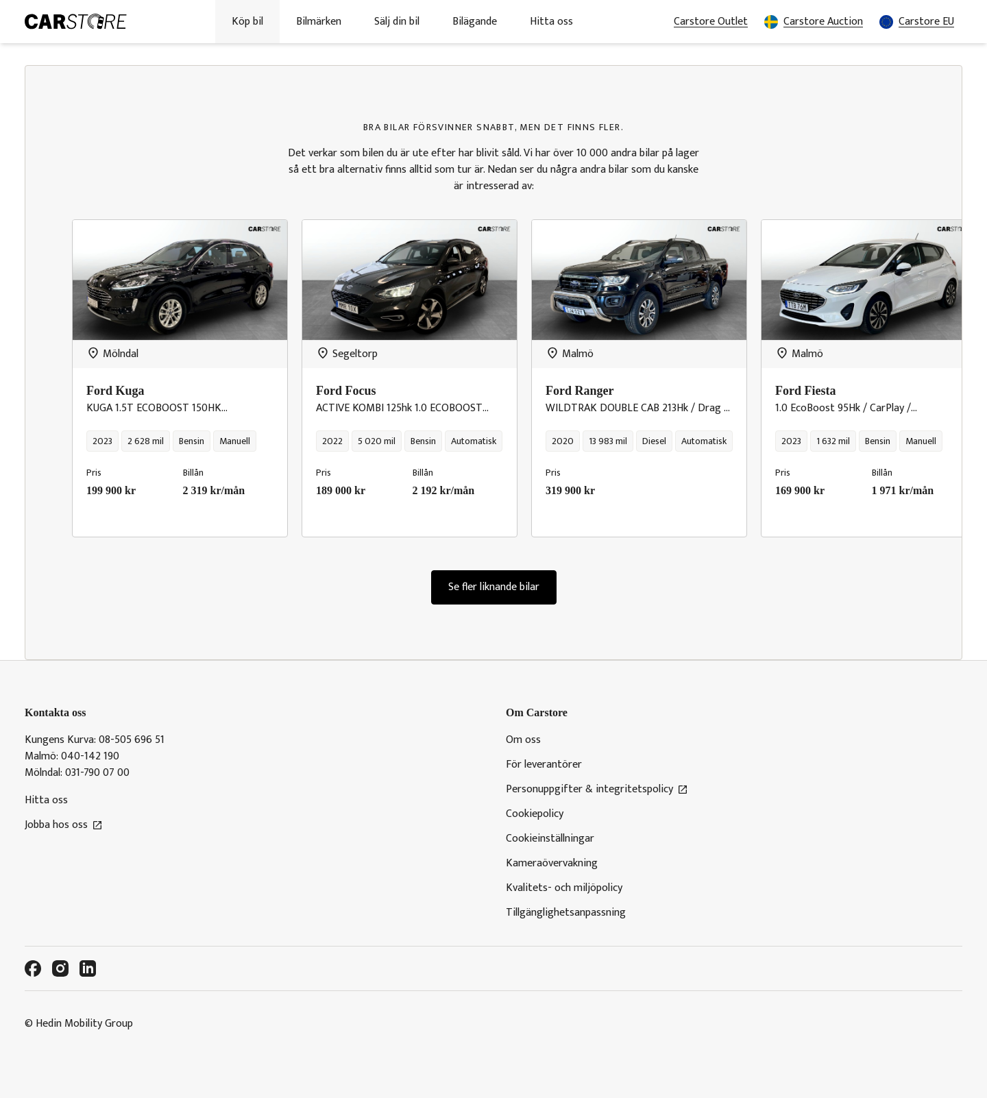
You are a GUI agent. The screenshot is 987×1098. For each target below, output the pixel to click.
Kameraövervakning (552, 863)
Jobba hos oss (64, 825)
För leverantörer (544, 765)
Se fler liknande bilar (493, 587)
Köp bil (247, 21)
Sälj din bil (396, 21)
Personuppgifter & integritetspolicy (597, 789)
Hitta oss (551, 21)
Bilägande (474, 21)
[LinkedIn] (88, 968)
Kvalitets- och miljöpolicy (564, 888)
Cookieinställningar (550, 839)
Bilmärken (318, 21)
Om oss (523, 740)
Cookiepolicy (534, 814)
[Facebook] (33, 968)
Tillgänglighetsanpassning (566, 913)
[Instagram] (60, 968)
